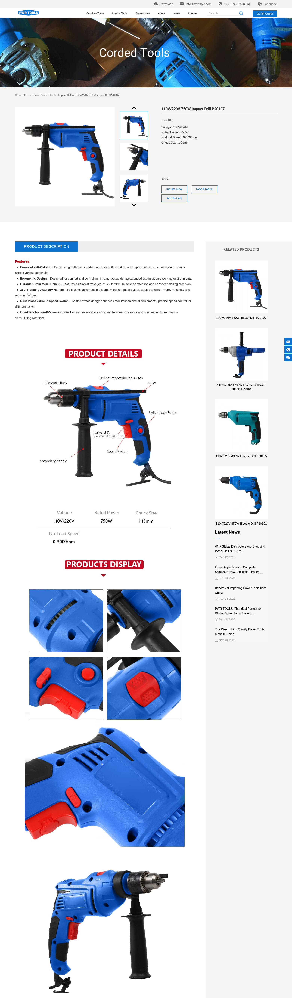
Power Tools (31, 95)
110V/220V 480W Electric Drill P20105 (241, 455)
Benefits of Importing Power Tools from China (240, 589)
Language (270, 4)
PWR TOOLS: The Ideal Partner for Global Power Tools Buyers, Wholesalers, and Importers (237, 610)
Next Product (204, 188)
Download (166, 4)
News (176, 13)
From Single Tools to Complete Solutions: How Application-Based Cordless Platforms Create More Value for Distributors (239, 569)
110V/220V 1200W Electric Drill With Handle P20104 (241, 386)
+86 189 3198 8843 (237, 4)
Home (18, 95)
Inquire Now (174, 188)
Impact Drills (65, 95)
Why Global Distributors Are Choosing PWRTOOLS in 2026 (239, 548)
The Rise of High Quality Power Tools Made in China (239, 631)
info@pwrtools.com (199, 4)
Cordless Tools (95, 13)
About (161, 13)
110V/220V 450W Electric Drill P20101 (241, 522)
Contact (192, 13)
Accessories (143, 13)
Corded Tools (119, 13)
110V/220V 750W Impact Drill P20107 (97, 95)
